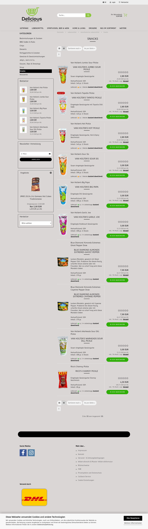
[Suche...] (88, 15)
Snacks (22, 71)
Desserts (23, 49)
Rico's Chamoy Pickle (80, 366)
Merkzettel (123, 2)
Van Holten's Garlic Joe (81, 213)
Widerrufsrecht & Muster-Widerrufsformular (95, 462)
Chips (22, 46)
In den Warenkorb (117, 86)
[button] (59, 48)
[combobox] (74, 48)
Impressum (82, 451)
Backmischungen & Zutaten (31, 38)
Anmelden (36, 159)
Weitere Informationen (133, 523)
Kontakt (81, 454)
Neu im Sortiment (108, 28)
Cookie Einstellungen (86, 480)
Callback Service (84, 477)
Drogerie (93, 28)
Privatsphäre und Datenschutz (90, 473)
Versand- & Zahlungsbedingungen (91, 458)
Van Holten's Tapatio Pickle (82, 93)
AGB (79, 469)
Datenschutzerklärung (45, 524)
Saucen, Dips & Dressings (30, 64)
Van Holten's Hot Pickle (81, 124)
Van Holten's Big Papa (80, 182)
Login (112, 2)
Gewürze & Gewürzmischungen (32, 56)
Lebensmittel (38, 28)
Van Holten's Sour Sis (80, 154)
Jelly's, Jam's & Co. (27, 60)
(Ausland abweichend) (95, 87)
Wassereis (24, 75)
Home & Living (78, 28)
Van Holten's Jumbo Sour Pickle (84, 63)
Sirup (22, 67)
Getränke (24, 28)
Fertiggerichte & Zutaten (30, 53)
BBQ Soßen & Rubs (27, 42)
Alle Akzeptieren (133, 518)
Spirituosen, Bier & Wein (58, 28)
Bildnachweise (83, 465)
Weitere (123, 28)
